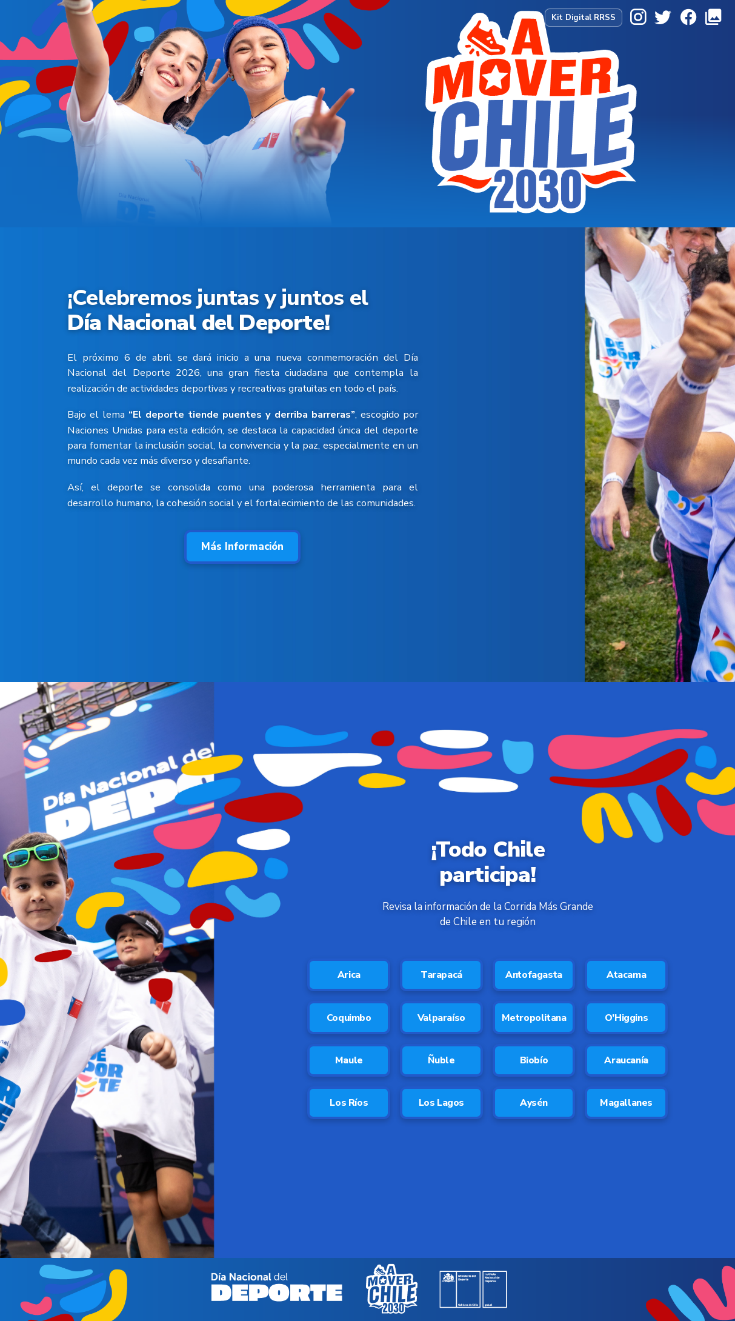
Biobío (534, 1062)
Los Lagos (441, 1106)
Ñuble (441, 1062)
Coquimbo (349, 1019)
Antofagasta (534, 975)
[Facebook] (688, 17)
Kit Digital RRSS (583, 17)
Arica (349, 975)
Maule (349, 1062)
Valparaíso (441, 1019)
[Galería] (713, 17)
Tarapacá (441, 975)
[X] (663, 17)
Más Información (242, 546)
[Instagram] (638, 17)
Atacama (626, 975)
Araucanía (626, 1062)
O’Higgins (626, 1019)
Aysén (533, 1106)
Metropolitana (534, 1019)
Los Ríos (349, 1106)
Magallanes (626, 1106)
